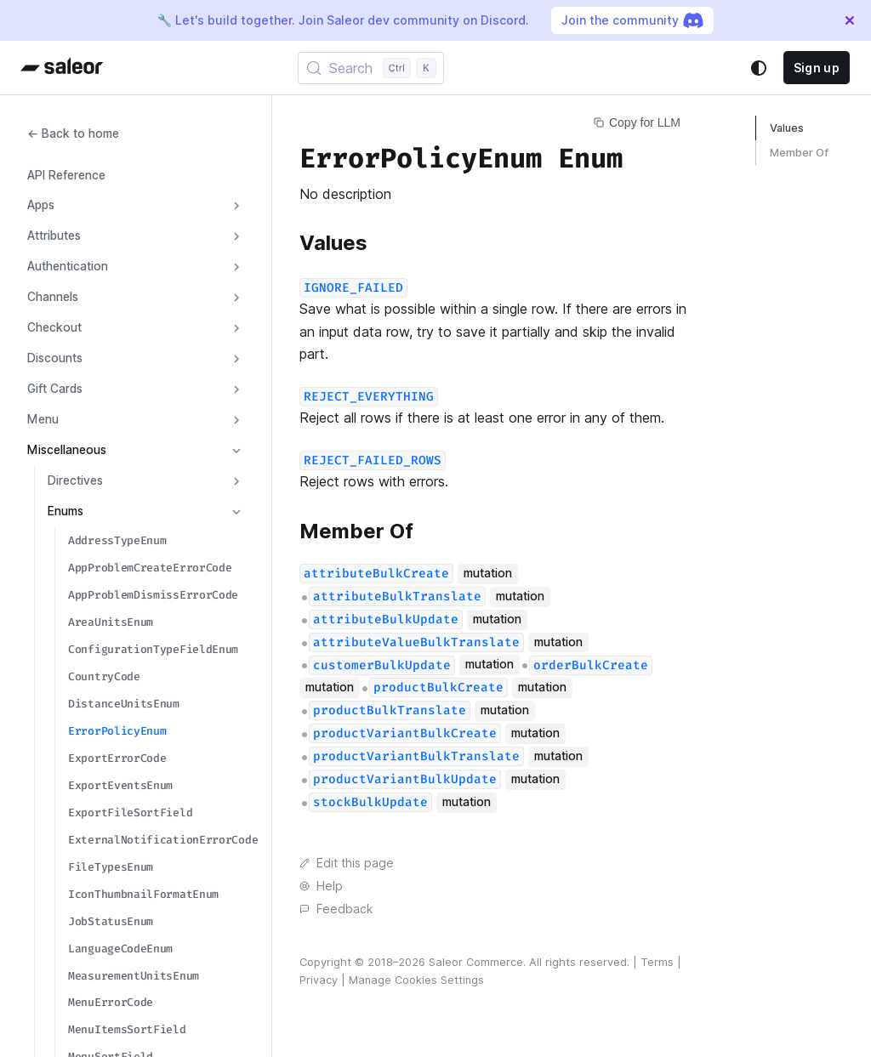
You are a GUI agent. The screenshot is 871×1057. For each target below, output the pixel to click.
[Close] (849, 20)
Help (321, 886)
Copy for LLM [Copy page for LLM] (637, 122)
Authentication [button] (67, 266)
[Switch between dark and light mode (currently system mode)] (758, 68)
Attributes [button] (54, 235)
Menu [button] (43, 419)
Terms (657, 962)
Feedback (336, 909)
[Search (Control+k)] (371, 68)
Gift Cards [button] (55, 388)
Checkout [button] (54, 327)
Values (787, 128)
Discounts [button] (55, 358)
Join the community (632, 20)
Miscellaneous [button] (66, 450)
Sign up (817, 67)
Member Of (799, 152)
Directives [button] (75, 480)
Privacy (318, 980)
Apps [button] (40, 205)
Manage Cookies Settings (416, 980)
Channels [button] (52, 297)
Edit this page (346, 863)
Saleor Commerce (476, 962)
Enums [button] (65, 511)
